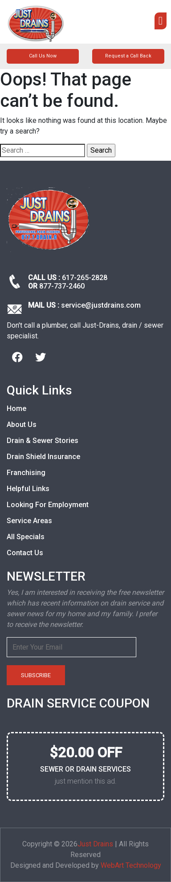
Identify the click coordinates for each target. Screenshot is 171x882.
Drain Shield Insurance (43, 456)
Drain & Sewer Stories (42, 440)
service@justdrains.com (101, 305)
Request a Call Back (128, 56)
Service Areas (29, 520)
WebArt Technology (131, 865)
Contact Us (25, 553)
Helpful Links (28, 488)
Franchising (26, 472)
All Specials (26, 536)
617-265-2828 (84, 277)
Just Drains (95, 844)
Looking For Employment (48, 504)
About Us (22, 424)
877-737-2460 (62, 286)
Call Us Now (43, 56)
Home (16, 408)
